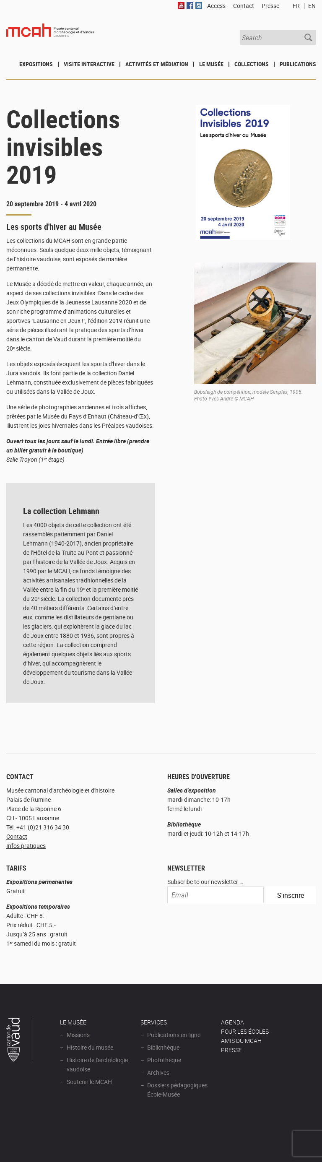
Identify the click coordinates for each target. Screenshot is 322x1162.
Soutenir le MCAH (89, 1082)
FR (296, 6)
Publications (298, 64)
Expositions (36, 64)
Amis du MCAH (241, 1041)
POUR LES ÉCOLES (245, 1031)
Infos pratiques (26, 846)
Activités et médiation (156, 64)
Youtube (181, 5)
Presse (270, 6)
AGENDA (232, 1022)
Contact (16, 836)
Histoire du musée (90, 1047)
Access (216, 6)
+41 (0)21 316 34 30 (42, 827)
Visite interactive (89, 64)
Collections (251, 64)
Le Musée (211, 64)
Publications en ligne (173, 1035)
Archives (158, 1072)
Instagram (198, 5)
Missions (78, 1035)
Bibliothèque (163, 1047)
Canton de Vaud (19, 1041)
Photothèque (164, 1060)
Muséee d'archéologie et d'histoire (50, 36)
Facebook (190, 5)
